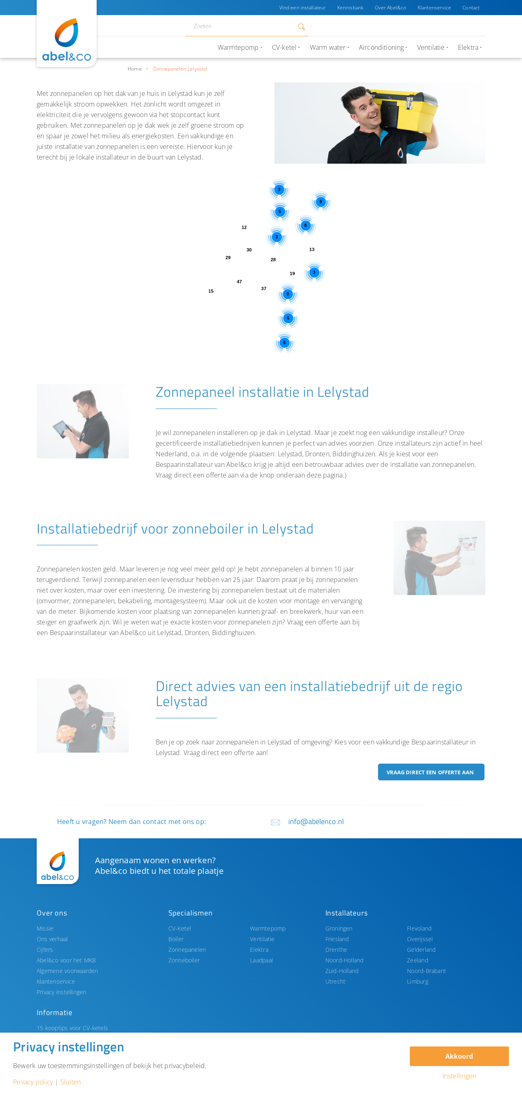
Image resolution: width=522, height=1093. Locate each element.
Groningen (339, 928)
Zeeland (417, 960)
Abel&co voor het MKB (66, 960)
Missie (45, 928)
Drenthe (336, 949)
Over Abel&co (390, 7)
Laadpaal (261, 960)
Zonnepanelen (187, 949)
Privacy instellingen (61, 992)
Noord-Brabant (426, 971)
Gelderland (421, 949)
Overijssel (420, 939)
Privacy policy (33, 1082)
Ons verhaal (52, 939)
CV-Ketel (179, 928)
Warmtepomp (267, 928)
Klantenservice (434, 7)
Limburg (417, 981)
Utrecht (335, 981)
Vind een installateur (302, 7)
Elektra (259, 949)
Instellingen (459, 1076)
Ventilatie (262, 939)
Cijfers (45, 949)
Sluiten (70, 1082)
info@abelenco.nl (316, 821)
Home (135, 69)
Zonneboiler (184, 960)
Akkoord (459, 1056)
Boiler (176, 939)
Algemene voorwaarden (67, 971)
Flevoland (419, 928)
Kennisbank (350, 7)
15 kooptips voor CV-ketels (72, 1028)
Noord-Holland (344, 960)
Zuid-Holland (342, 971)
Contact (471, 7)
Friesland (337, 939)
